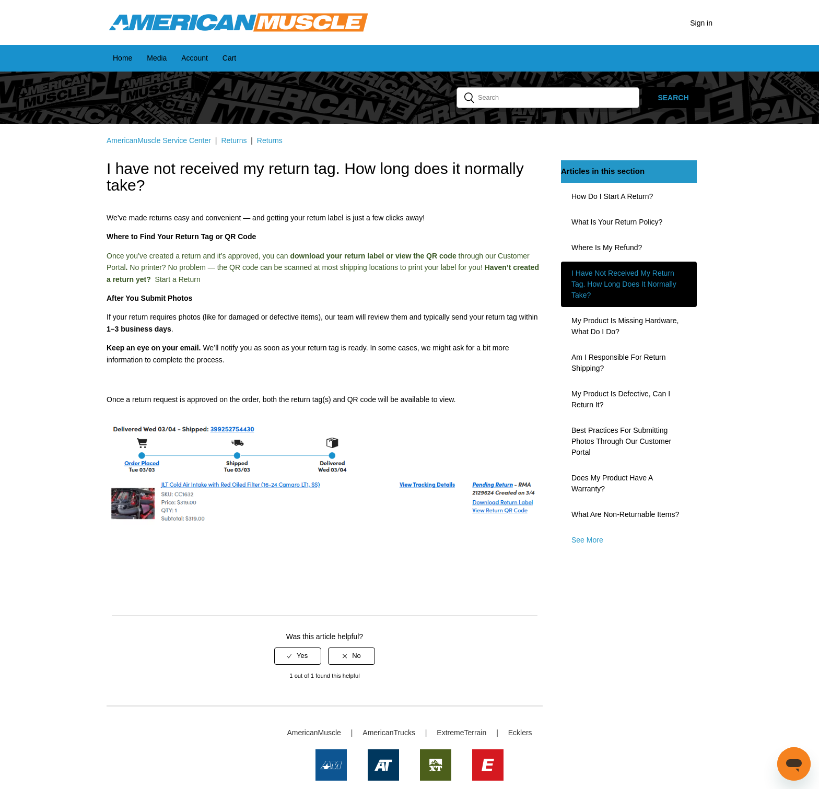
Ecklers (520, 732)
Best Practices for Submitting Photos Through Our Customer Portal (621, 441)
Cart (229, 58)
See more (587, 540)
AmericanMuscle (314, 732)
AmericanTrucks (388, 732)
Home (122, 58)
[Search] (548, 97)
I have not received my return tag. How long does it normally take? (623, 284)
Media (157, 58)
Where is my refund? (606, 247)
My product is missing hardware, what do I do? (624, 326)
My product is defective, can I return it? (620, 399)
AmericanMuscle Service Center (159, 140)
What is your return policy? (616, 222)
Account (194, 58)
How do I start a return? (612, 196)
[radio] (297, 655)
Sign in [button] (701, 23)
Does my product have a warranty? (612, 483)
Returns (234, 140)
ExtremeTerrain (461, 732)
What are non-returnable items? (625, 514)
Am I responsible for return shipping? (618, 362)
